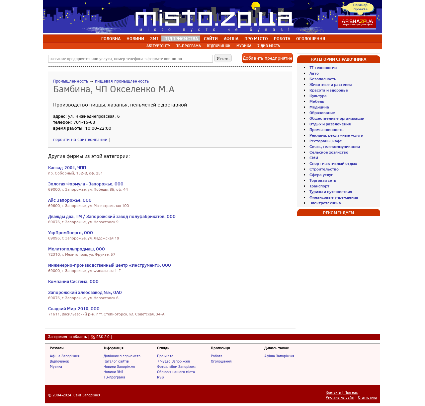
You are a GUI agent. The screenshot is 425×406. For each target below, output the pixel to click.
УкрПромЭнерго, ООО (70, 233)
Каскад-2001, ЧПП (67, 167)
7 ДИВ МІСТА (268, 45)
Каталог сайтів (116, 361)
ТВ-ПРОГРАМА (188, 45)
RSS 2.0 (103, 336)
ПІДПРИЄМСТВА (181, 38)
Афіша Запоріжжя (65, 356)
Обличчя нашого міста (176, 372)
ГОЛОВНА (111, 38)
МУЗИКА (243, 45)
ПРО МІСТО (256, 38)
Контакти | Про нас (342, 392)
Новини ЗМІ (113, 372)
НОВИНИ (135, 38)
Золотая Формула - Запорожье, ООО (86, 184)
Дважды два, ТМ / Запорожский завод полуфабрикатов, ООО (112, 216)
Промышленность (70, 81)
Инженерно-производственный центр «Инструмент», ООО (109, 265)
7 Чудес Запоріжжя (173, 361)
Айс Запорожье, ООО (70, 200)
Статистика (367, 397)
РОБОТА (282, 38)
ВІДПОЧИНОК (218, 45)
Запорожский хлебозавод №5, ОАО (85, 292)
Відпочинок (59, 361)
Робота (216, 356)
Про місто (165, 356)
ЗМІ (154, 38)
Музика (56, 366)
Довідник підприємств (122, 356)
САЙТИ (211, 38)
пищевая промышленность (122, 81)
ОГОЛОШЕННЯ (310, 38)
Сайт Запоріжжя (87, 395)
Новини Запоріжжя (119, 366)
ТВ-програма (114, 377)
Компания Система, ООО (73, 281)
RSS (160, 377)
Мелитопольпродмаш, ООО (76, 249)
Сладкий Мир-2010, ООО (74, 308)
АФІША (231, 38)
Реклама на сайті (340, 397)
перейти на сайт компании (80, 139)
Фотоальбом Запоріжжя (177, 366)
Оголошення (221, 361)
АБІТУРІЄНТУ (158, 45)
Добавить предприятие (267, 58)
